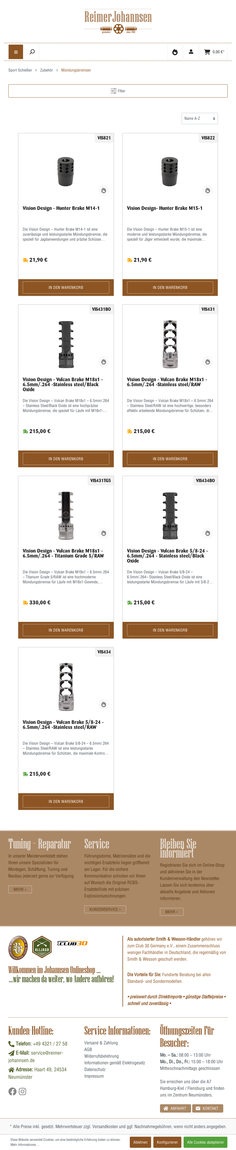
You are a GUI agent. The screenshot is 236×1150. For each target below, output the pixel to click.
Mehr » (20, 889)
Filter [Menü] (118, 89)
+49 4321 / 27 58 (50, 1043)
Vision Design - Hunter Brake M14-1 (61, 208)
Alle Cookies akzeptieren (205, 1142)
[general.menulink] (15, 51)
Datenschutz (94, 1069)
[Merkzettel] (175, 51)
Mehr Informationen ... (25, 1145)
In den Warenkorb (66, 287)
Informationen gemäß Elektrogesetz (114, 1062)
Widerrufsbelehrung (101, 1056)
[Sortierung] (200, 118)
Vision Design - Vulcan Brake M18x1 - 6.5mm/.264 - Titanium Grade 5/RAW (63, 553)
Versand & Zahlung (101, 1042)
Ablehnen (140, 1142)
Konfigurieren (167, 1142)
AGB (88, 1049)
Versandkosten (105, 1126)
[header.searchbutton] (31, 51)
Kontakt (207, 1108)
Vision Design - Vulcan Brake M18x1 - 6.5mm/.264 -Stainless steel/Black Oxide (63, 384)
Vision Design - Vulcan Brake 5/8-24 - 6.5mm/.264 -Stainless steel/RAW (63, 724)
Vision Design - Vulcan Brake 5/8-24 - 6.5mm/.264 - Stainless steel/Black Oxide (167, 556)
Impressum (94, 1076)
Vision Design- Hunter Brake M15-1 (165, 208)
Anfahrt (174, 1108)
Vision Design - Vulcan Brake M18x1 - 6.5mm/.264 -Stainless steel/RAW (167, 382)
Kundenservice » (105, 909)
